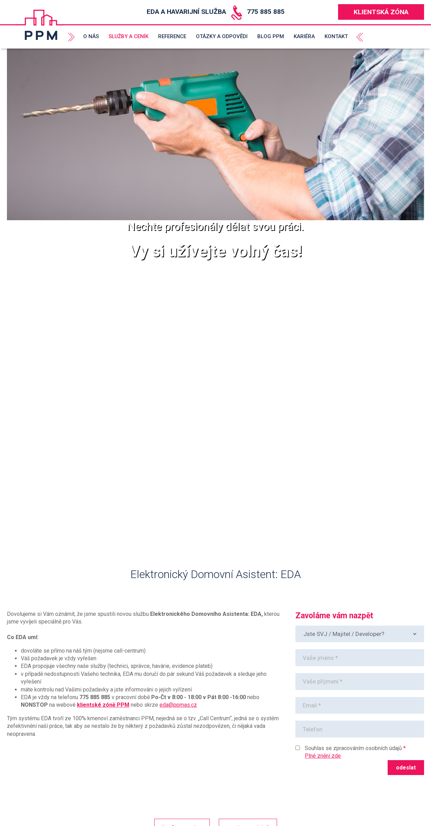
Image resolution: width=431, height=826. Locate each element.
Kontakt (336, 36)
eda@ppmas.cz (178, 705)
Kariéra (304, 36)
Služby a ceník (128, 36)
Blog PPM (270, 36)
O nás (91, 36)
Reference (172, 36)
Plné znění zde (323, 755)
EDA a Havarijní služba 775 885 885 (216, 12)
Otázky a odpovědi (222, 36)
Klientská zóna (381, 12)
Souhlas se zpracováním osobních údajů (353, 748)
